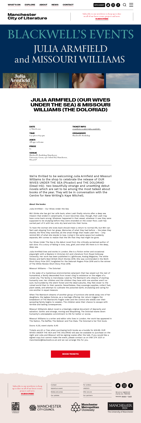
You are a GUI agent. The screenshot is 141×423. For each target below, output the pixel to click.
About (43, 4)
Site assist (99, 5)
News (55, 4)
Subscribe (101, 18)
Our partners (88, 395)
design (124, 396)
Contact (68, 4)
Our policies (55, 395)
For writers (87, 385)
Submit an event (56, 388)
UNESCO (86, 388)
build (130, 396)
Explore (30, 4)
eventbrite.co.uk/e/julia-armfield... (86, 129)
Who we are (87, 392)
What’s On (14, 4)
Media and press (57, 392)
